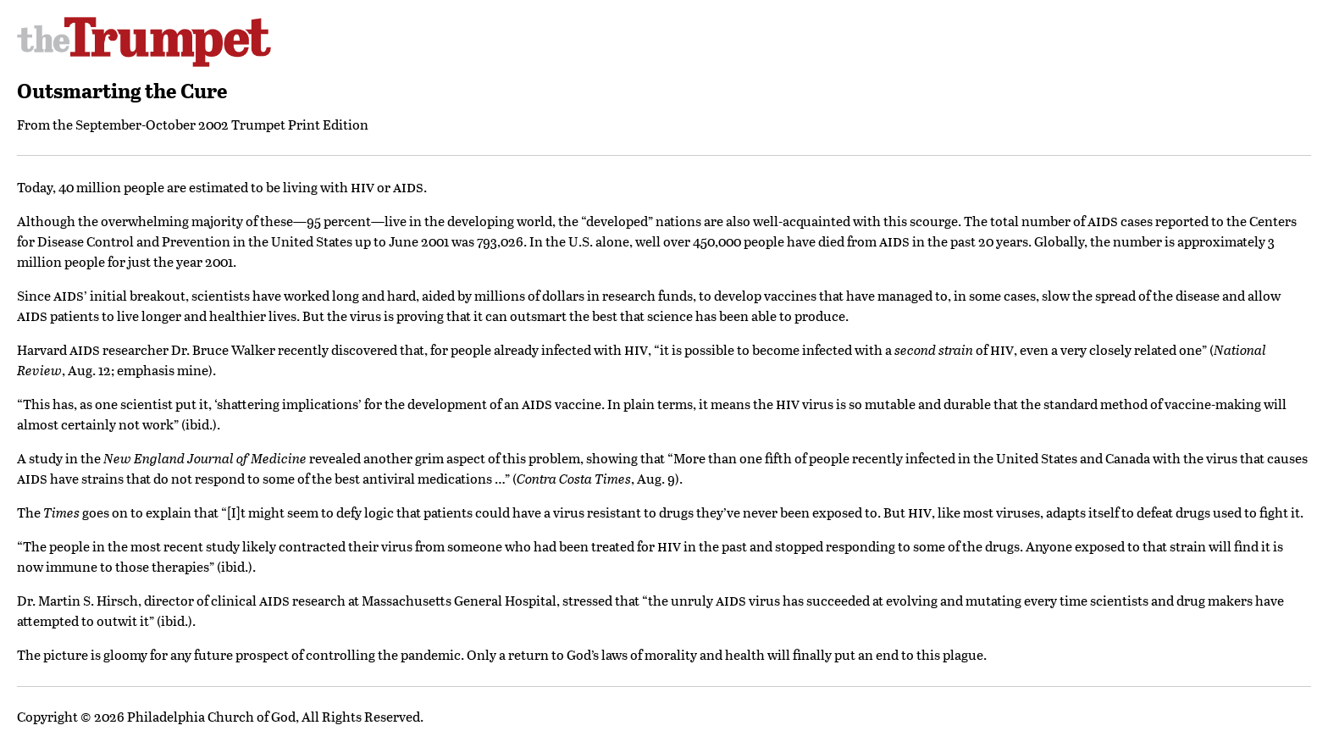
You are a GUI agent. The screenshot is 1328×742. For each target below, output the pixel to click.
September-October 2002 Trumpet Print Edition (221, 124)
